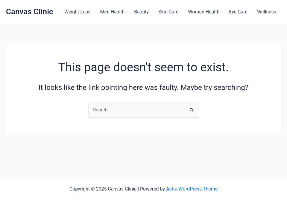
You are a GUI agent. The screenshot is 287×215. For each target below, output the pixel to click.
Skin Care (168, 12)
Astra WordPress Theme (192, 189)
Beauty (141, 12)
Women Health (203, 12)
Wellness (266, 12)
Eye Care (238, 12)
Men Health (112, 12)
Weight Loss (77, 12)
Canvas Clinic (29, 11)
